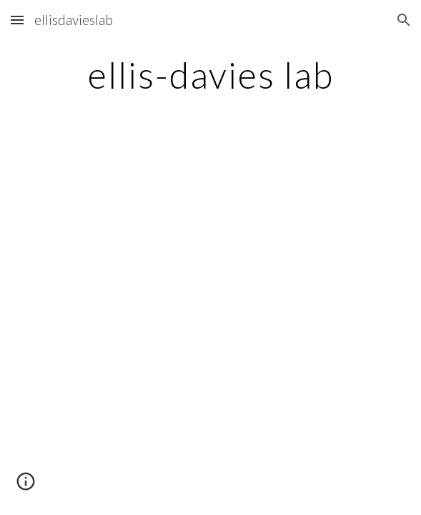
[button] (17, 19)
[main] (210, 75)
